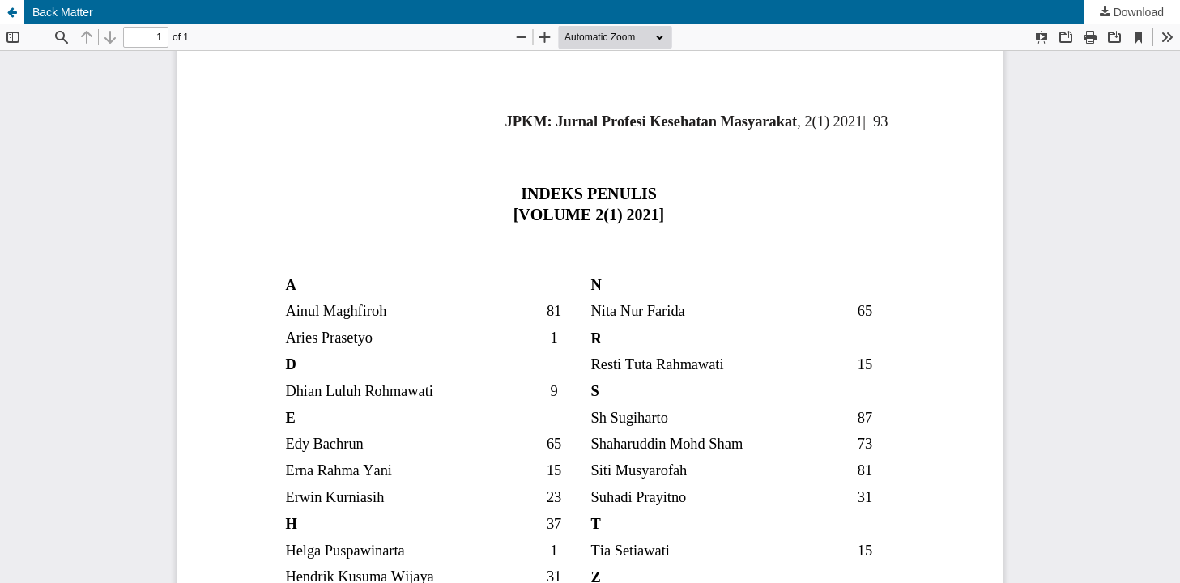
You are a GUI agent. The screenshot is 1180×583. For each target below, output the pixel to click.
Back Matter (62, 12)
